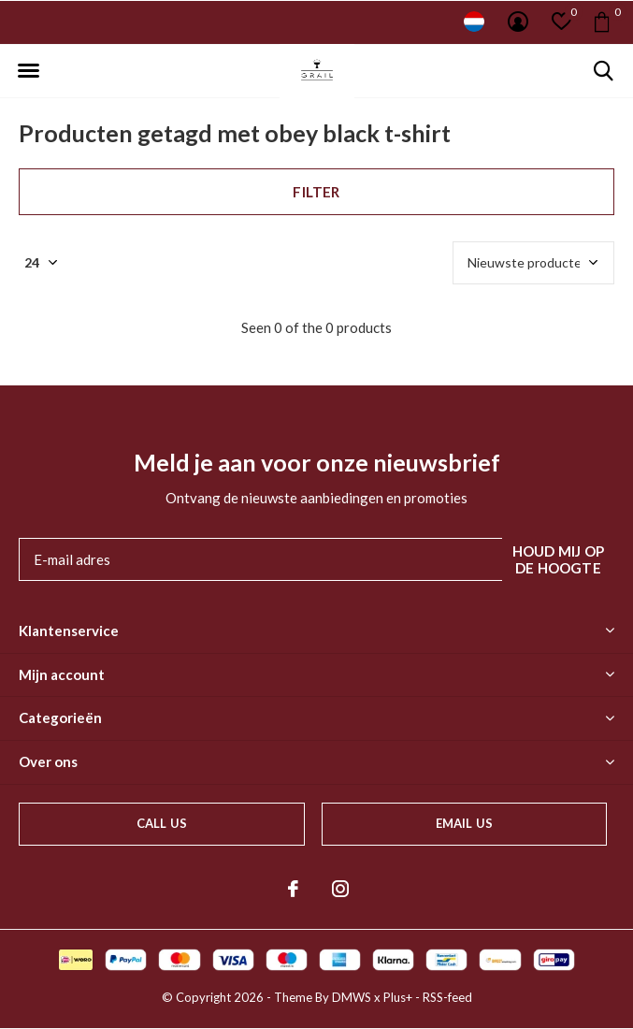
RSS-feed (447, 997)
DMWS (351, 997)
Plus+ (397, 997)
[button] (28, 71)
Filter (316, 191)
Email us (464, 823)
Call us (162, 823)
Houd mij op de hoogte (558, 559)
